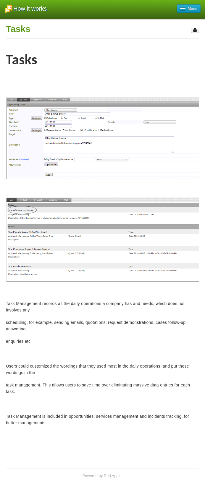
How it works (25, 9)
